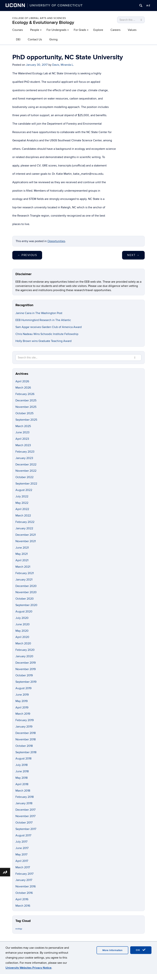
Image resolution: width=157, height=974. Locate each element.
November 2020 (26, 592)
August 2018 (23, 758)
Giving (53, 39)
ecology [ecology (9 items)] (18, 929)
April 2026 (22, 381)
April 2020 (22, 637)
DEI (18, 39)
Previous (27, 255)
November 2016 (25, 886)
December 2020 (26, 586)
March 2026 (23, 387)
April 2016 (21, 899)
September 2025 (26, 420)
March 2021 (22, 567)
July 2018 (21, 765)
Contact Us (35, 39)
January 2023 (24, 458)
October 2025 (24, 413)
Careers (115, 30)
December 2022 (25, 464)
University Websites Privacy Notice (28, 968)
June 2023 (22, 432)
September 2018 (25, 752)
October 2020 (24, 599)
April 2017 (21, 861)
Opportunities (56, 241)
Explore (98, 30)
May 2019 (21, 701)
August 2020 (23, 611)
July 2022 (21, 496)
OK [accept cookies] (141, 950)
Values (132, 30)
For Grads (80, 30)
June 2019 (22, 695)
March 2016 (22, 906)
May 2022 (21, 503)
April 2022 (22, 509)
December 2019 (25, 663)
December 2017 (25, 810)
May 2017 (21, 854)
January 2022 (24, 528)
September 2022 (26, 483)
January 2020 (24, 656)
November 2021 (25, 541)
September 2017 (25, 829)
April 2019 (21, 707)
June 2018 (22, 771)
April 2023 (22, 439)
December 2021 (25, 535)
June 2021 (22, 547)
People (34, 30)
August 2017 (23, 835)
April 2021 (21, 560)
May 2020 (21, 631)
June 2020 (22, 624)
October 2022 (24, 477)
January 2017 (23, 880)
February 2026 (24, 394)
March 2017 (22, 867)
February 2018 (24, 797)
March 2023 (23, 445)
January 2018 (23, 803)
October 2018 (24, 746)
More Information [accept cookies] (112, 950)
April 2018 (21, 784)
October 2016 (24, 893)
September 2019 (25, 682)
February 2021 (24, 573)
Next (133, 255)
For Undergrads (56, 30)
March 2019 (22, 714)
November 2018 (25, 739)
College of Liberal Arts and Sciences (39, 18)
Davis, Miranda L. (63, 65)
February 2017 (24, 874)
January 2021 (23, 579)
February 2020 (25, 650)
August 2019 (23, 688)
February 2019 (24, 720)
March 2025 (23, 426)
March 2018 (22, 790)
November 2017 (25, 816)
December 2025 (25, 400)
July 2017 (21, 842)
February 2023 (24, 452)
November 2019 (25, 669)
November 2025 (25, 407)
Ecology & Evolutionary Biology (43, 22)
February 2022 (24, 522)
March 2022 (23, 515)
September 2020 (26, 605)
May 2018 (21, 778)
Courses (17, 30)
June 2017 (21, 848)
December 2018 (25, 733)
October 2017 (24, 822)
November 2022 (25, 471)
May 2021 (21, 554)
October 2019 (24, 675)
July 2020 (21, 618)
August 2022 (23, 490)
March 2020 (23, 643)
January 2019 (23, 726)
